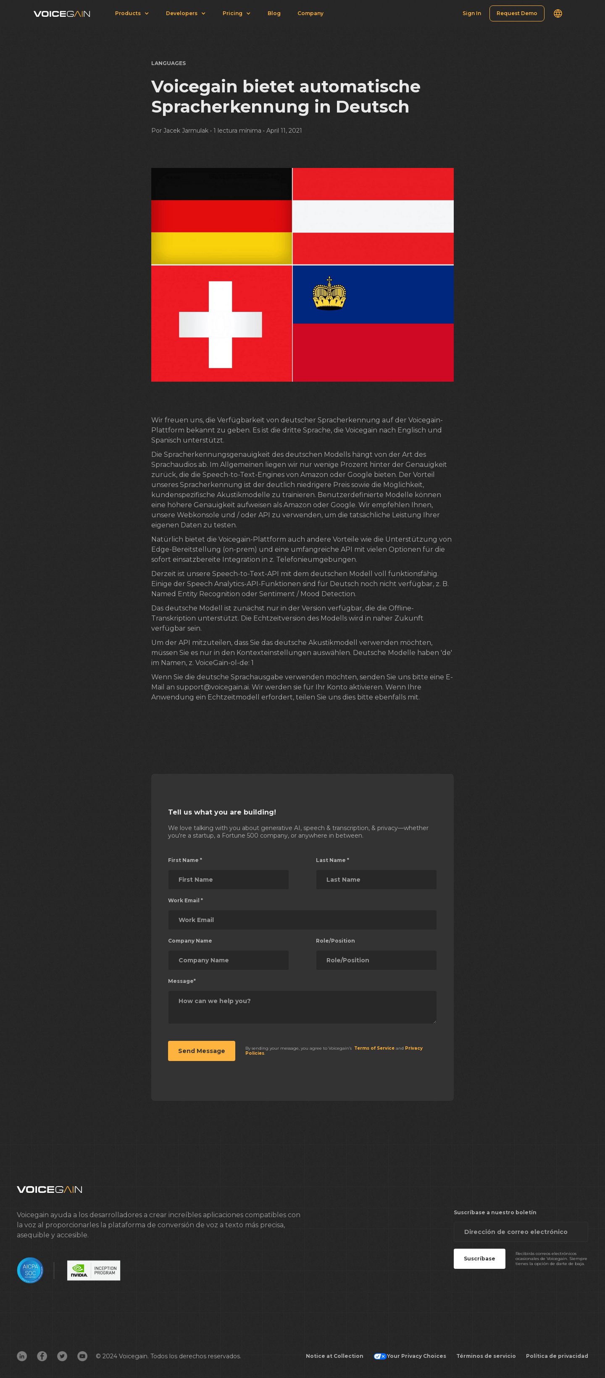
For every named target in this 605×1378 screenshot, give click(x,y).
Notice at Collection (334, 1356)
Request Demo (517, 13)
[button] (557, 13)
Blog (274, 13)
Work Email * (185, 900)
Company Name (190, 941)
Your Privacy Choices (410, 1356)
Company (310, 13)
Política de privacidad (557, 1356)
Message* (182, 981)
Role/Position (335, 941)
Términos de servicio (486, 1356)
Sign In (472, 13)
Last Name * (332, 860)
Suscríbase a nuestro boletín (495, 1212)
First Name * (185, 860)
